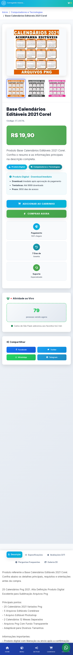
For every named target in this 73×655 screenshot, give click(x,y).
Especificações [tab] (34, 555)
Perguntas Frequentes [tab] (27, 563)
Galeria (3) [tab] (51, 563)
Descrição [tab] (14, 555)
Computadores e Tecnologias (27, 12)
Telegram (51, 357)
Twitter (52, 350)
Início (5, 12)
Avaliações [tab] (56, 555)
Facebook (21, 350)
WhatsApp (21, 357)
